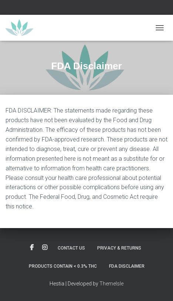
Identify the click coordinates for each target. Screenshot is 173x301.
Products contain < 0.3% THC (63, 266)
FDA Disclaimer (127, 266)
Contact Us (71, 248)
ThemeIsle (111, 284)
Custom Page (31, 247)
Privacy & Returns (119, 248)
